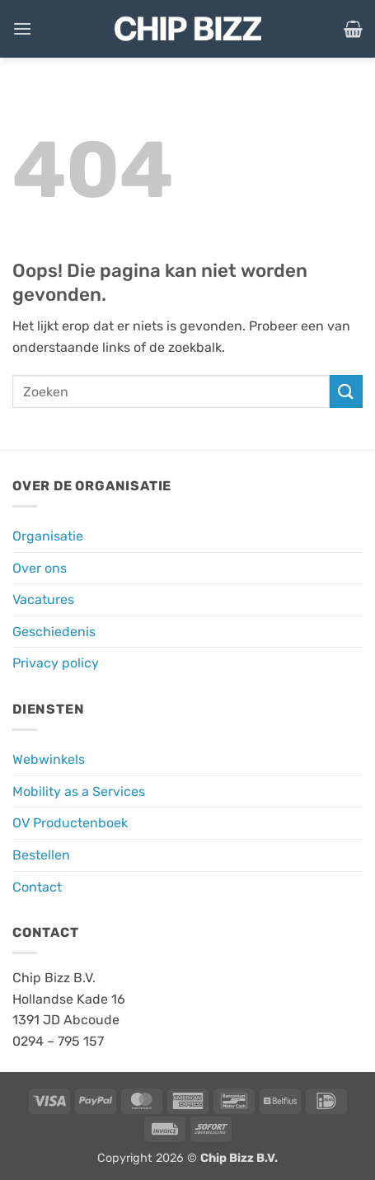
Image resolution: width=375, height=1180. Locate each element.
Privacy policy (55, 663)
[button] (22, 28)
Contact (37, 887)
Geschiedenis (54, 631)
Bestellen (41, 855)
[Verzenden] (346, 391)
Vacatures (43, 599)
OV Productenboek (70, 823)
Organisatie (47, 536)
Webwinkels (48, 759)
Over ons (39, 568)
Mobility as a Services (78, 791)
